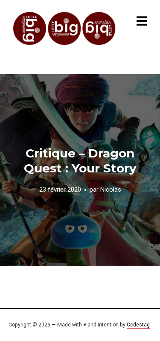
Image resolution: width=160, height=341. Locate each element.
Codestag (138, 325)
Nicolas (110, 189)
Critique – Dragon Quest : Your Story (80, 160)
